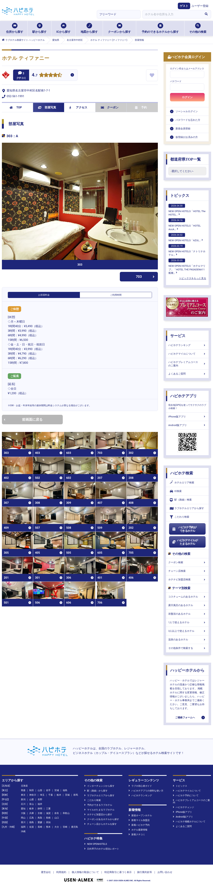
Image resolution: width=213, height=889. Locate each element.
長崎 (40, 827)
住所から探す (14, 28)
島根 (48, 817)
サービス (177, 336)
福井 (40, 804)
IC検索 (176, 491)
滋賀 (48, 813)
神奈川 (32, 795)
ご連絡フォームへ (185, 717)
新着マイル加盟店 (139, 820)
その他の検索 (197, 28)
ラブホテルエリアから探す (187, 508)
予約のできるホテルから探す (160, 28)
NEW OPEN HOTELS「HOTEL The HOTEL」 (186, 210)
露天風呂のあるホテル (187, 605)
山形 (40, 790)
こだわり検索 (179, 517)
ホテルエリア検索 (182, 482)
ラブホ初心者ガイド (140, 786)
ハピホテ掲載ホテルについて (189, 821)
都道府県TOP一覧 (185, 159)
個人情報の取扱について (85, 872)
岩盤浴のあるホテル (187, 613)
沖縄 (23, 831)
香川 (23, 822)
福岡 (23, 827)
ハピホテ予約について (186, 795)
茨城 (67, 795)
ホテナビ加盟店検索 (187, 579)
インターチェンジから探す (99, 786)
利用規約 (61, 872)
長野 (40, 799)
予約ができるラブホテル (98, 805)
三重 (48, 808)
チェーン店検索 (187, 570)
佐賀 (31, 827)
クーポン (109, 107)
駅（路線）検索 (181, 499)
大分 (56, 827)
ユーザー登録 (199, 6)
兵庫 (31, 813)
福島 (65, 790)
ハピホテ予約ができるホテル (184, 529)
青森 (23, 790)
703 (145, 277)
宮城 (56, 790)
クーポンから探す (119, 28)
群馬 (75, 795)
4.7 (34, 75)
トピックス (179, 195)
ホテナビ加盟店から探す (98, 814)
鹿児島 (74, 827)
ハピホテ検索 (181, 473)
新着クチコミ (137, 834)
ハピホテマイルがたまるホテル (185, 542)
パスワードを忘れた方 (188, 120)
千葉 (50, 795)
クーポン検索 (187, 562)
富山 (31, 804)
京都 (40, 813)
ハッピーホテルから (187, 670)
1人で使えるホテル (187, 622)
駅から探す (39, 28)
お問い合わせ (164, 872)
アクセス (78, 107)
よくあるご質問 (187, 373)
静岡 (40, 808)
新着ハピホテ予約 (139, 825)
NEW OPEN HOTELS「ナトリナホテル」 (186, 250)
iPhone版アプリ (187, 416)
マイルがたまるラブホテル (99, 809)
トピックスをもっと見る (192, 278)
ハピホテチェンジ (183, 807)
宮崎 (65, 827)
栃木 (59, 795)
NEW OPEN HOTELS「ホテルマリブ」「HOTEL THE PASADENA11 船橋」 (186, 266)
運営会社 (46, 872)
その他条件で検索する (187, 648)
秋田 (31, 790)
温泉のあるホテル (187, 639)
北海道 (24, 785)
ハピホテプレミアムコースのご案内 (187, 364)
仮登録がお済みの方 (187, 137)
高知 (48, 822)
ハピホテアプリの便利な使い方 (146, 790)
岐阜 (31, 808)
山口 (56, 817)
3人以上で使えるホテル (187, 631)
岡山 (23, 817)
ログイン (187, 97)
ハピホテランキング (187, 345)
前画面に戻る (23, 419)
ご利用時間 (116, 295)
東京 (23, 795)
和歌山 (66, 813)
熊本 (48, 827)
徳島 (31, 822)
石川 (23, 804)
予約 (141, 107)
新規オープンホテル (140, 815)
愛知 (23, 808)
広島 (31, 817)
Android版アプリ (187, 425)
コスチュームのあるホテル (187, 596)
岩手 (48, 790)
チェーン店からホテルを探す (100, 824)
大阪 (23, 813)
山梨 (31, 799)
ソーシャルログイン (187, 111)
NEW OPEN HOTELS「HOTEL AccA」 (184, 224)
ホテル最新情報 (138, 829)
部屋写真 (47, 107)
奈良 (56, 813)
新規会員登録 (183, 128)
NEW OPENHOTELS (95, 844)
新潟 (23, 799)
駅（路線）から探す (96, 790)
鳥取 (40, 817)
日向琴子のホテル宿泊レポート (101, 848)
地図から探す (89, 28)
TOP (16, 107)
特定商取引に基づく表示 (118, 872)
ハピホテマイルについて (187, 353)
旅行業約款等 (144, 872)
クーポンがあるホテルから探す (101, 819)
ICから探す (63, 28)
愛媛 (40, 822)
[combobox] (171, 14)
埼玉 (42, 795)
